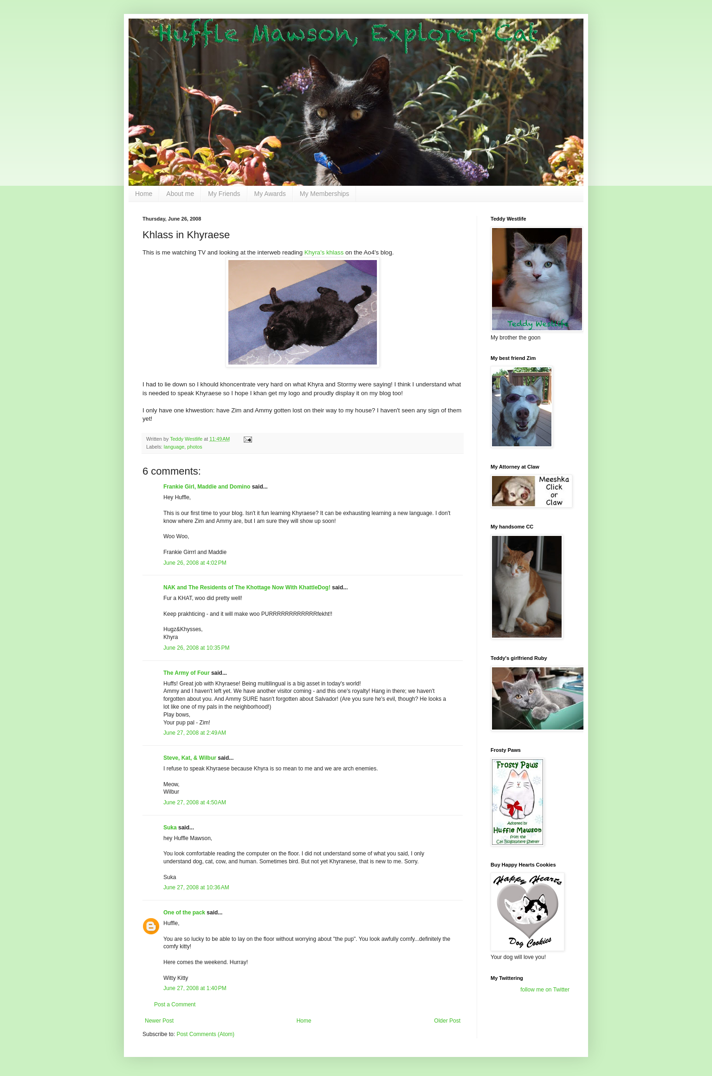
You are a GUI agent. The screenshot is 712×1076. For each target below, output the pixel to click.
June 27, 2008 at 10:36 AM (196, 887)
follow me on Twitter (545, 989)
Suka (170, 827)
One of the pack (184, 912)
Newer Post (159, 1020)
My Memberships (325, 193)
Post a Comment (174, 1004)
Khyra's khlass (324, 252)
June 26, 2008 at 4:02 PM (195, 563)
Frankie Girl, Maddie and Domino (206, 486)
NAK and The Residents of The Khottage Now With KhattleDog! (246, 587)
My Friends (224, 193)
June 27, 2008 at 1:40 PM (195, 988)
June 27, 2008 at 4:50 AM (194, 802)
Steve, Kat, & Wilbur (189, 758)
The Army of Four (186, 673)
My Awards (270, 193)
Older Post (447, 1020)
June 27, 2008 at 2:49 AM (194, 733)
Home (143, 193)
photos (194, 447)
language (174, 447)
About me (180, 193)
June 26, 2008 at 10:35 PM (196, 648)
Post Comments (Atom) (205, 1034)
